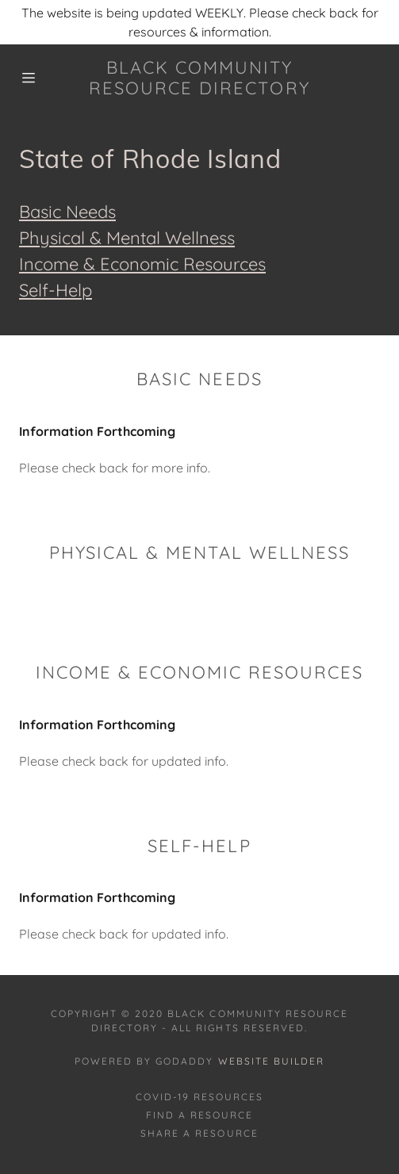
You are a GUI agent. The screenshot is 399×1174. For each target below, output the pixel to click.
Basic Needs (67, 212)
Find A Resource (199, 1115)
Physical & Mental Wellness (127, 238)
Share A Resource (199, 1133)
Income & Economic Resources (142, 264)
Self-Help (55, 290)
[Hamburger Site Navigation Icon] (37, 77)
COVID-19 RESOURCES (199, 1097)
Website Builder (271, 1061)
